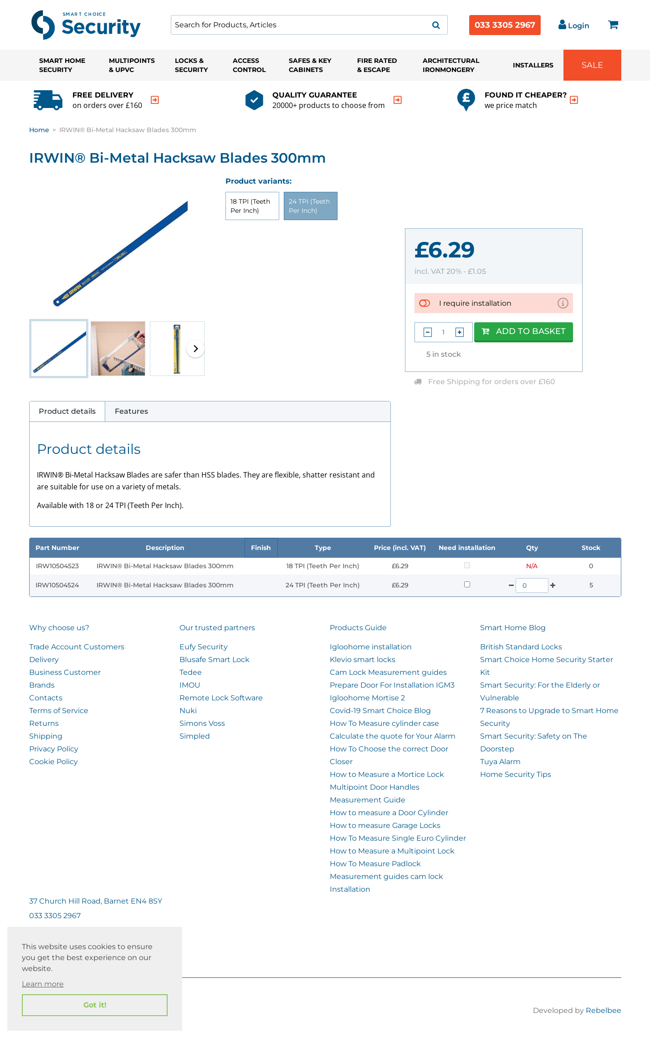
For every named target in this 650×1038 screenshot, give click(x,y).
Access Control (249, 65)
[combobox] (309, 25)
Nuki (188, 710)
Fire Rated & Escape (377, 65)
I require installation (475, 303)
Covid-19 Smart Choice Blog (380, 710)
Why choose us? (59, 627)
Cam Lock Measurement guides (388, 672)
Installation (350, 889)
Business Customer (65, 672)
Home (39, 130)
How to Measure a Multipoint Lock (392, 851)
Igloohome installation (371, 646)
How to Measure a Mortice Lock (387, 774)
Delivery (44, 659)
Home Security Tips (515, 774)
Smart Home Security (62, 65)
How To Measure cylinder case (384, 723)
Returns (44, 723)
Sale (592, 65)
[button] (195, 348)
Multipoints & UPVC (132, 65)
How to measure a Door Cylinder (389, 812)
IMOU (189, 685)
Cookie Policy (53, 761)
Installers (533, 65)
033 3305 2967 (505, 25)
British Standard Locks (521, 646)
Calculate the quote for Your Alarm (393, 736)
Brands (42, 685)
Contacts (45, 698)
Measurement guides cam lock (386, 876)
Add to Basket (523, 331)
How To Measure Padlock (375, 863)
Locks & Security (191, 65)
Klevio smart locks (362, 659)
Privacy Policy (53, 749)
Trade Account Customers (76, 646)
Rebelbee (603, 1010)
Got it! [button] (95, 1005)
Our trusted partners (217, 627)
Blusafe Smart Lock (214, 659)
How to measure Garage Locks (385, 825)
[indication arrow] (155, 100)
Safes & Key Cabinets (310, 65)
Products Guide (358, 627)
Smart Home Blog (513, 627)
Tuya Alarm (500, 761)
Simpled (194, 736)
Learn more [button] (43, 984)
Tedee (190, 672)
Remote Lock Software (221, 698)
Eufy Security (203, 646)
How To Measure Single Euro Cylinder (398, 838)
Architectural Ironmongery (451, 65)
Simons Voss (202, 723)
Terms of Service (58, 710)
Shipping (45, 736)
